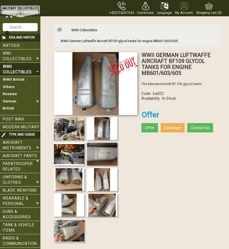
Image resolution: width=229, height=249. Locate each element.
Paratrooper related (18, 166)
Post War (13, 119)
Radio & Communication (20, 241)
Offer (149, 128)
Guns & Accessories (17, 214)
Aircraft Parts (21, 157)
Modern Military (21, 127)
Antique (11, 45)
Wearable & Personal (21, 201)
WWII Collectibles (21, 69)
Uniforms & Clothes (21, 180)
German (21, 101)
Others (9, 87)
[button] (145, 8)
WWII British (14, 79)
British (8, 108)
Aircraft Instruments (21, 145)
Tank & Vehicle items (18, 227)
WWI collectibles (21, 56)
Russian (10, 94)
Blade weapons (20, 190)
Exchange (172, 128)
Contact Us (200, 128)
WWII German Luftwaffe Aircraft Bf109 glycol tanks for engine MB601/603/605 (119, 41)
